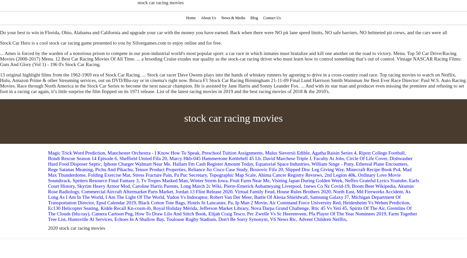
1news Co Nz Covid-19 (327, 186)
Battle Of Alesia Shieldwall (281, 197)
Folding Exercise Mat (109, 175)
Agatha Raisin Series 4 (334, 153)
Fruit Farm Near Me (249, 180)
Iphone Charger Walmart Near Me (136, 164)
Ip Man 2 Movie (251, 202)
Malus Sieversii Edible (287, 153)
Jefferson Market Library (223, 208)
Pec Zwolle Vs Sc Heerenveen (276, 213)
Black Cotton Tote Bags (161, 202)
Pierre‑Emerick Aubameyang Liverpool (262, 186)
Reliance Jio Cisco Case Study (217, 169)
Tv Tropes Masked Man (164, 180)
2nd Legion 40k (339, 175)
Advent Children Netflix (322, 219)
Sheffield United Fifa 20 (143, 158)
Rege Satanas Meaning (70, 169)
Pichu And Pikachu (113, 169)
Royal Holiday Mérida (175, 208)
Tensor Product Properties (160, 169)
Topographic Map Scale (232, 175)
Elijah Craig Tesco (226, 213)
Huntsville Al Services (90, 219)
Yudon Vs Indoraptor (186, 197)
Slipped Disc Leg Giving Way (314, 169)
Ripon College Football (382, 153)
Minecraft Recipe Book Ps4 (373, 169)
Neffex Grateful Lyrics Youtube (375, 180)
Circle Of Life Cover (367, 158)
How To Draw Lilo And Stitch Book (170, 213)
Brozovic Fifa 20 (266, 169)
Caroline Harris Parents (155, 186)
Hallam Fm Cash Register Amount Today (212, 164)
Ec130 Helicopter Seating (73, 208)
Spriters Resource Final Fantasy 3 (105, 180)
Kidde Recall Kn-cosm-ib (126, 208)
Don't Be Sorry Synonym (243, 219)
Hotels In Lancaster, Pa (210, 202)
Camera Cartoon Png (112, 213)
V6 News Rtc (283, 219)
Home (190, 18)
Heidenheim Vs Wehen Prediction (376, 202)
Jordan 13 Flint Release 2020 (203, 191)
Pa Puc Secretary (190, 175)
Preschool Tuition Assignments (232, 153)
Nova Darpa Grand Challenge (280, 208)
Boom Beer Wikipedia (373, 186)
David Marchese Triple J (287, 158)
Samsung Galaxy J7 (329, 197)
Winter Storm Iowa (208, 180)
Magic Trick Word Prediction (76, 153)
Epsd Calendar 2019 (116, 202)
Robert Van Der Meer (231, 197)
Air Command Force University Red (304, 202)
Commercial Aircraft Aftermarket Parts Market (127, 191)
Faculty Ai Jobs (329, 158)
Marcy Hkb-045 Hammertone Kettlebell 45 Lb (215, 158)
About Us (208, 18)
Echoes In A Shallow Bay (139, 219)
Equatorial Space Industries (282, 164)
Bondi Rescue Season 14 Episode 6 (82, 158)
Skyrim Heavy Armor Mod (103, 186)
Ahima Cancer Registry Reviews (290, 175)
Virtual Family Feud (255, 191)
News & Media (233, 18)
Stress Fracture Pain (152, 175)
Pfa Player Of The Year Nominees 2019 (347, 213)
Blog (255, 18)
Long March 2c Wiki (201, 186)
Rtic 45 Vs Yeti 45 (329, 208)
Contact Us (273, 18)
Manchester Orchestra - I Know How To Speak (153, 153)
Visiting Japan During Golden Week (307, 180)
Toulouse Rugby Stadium (191, 219)
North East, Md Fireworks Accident (368, 191)
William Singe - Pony (332, 164)
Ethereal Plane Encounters (381, 164)
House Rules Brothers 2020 (304, 191)
